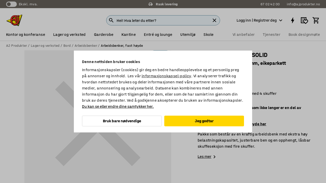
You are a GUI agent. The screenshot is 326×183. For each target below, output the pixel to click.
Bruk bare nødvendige (122, 120)
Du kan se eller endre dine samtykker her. (118, 106)
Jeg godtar (204, 120)
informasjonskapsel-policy (166, 75)
